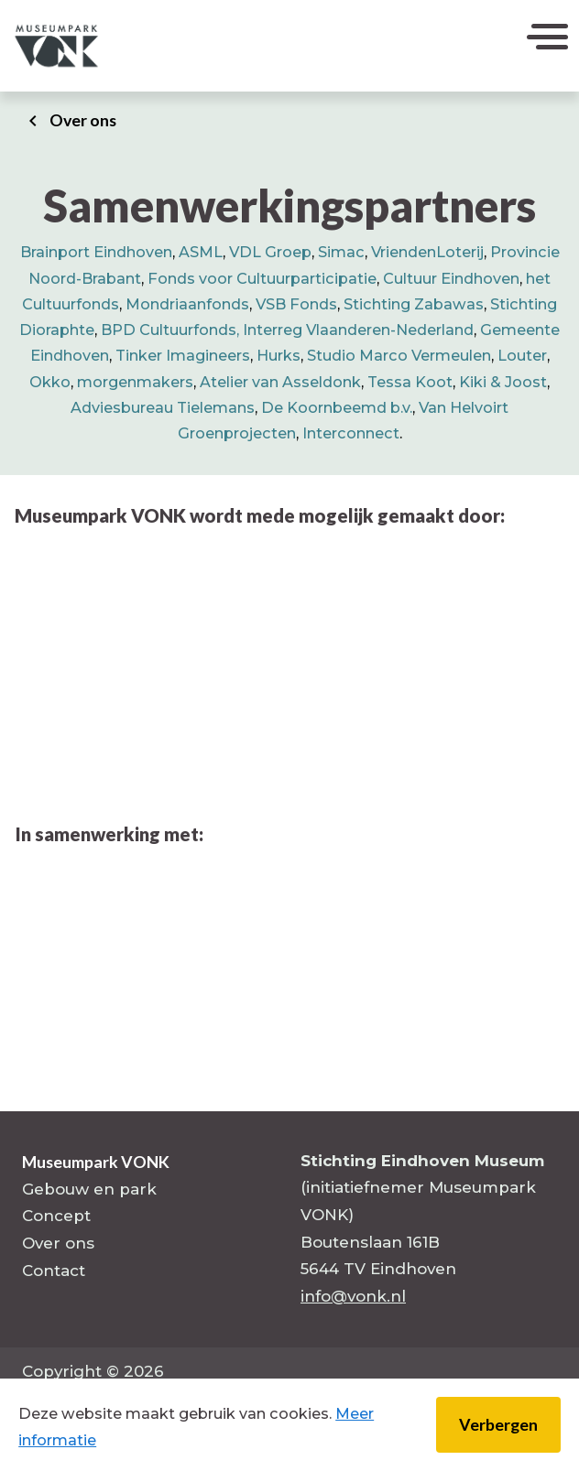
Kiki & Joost (503, 382)
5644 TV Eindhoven (378, 1269)
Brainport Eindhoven (96, 252)
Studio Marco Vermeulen (399, 355)
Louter (522, 355)
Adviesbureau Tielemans (163, 407)
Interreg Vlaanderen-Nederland (358, 329)
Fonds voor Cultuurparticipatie (262, 278)
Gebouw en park (89, 1189)
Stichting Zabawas (414, 304)
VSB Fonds (296, 304)
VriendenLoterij (427, 252)
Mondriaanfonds (187, 304)
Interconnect (350, 433)
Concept (56, 1215)
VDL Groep (270, 252)
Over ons (82, 120)
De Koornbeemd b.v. (336, 407)
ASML (201, 252)
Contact (53, 1270)
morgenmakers (135, 382)
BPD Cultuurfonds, (172, 329)
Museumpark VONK (95, 1162)
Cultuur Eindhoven (451, 278)
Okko (50, 382)
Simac (341, 252)
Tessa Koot (410, 382)
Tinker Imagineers (182, 355)
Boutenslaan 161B (370, 1242)
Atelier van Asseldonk (280, 382)
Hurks (278, 355)
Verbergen (498, 1424)
